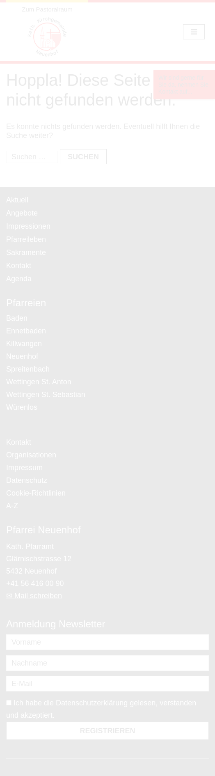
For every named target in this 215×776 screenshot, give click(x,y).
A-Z (12, 506)
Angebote (22, 213)
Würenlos (21, 407)
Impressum (24, 468)
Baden (16, 318)
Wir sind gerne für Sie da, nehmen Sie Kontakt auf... (183, 84)
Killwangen (24, 344)
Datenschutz (26, 480)
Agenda (19, 279)
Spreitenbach (28, 369)
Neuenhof (22, 356)
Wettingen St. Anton (38, 382)
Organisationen (31, 455)
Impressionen (28, 226)
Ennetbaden (26, 331)
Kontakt (18, 266)
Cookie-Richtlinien (36, 493)
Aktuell (17, 200)
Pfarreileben (26, 239)
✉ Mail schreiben (34, 596)
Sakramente (26, 252)
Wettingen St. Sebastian (45, 394)
